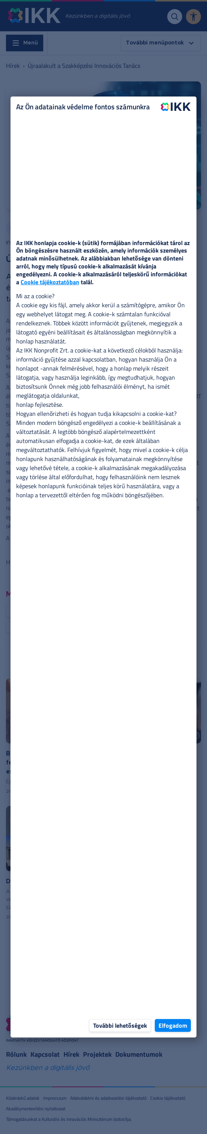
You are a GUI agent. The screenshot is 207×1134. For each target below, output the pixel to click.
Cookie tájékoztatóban (50, 282)
